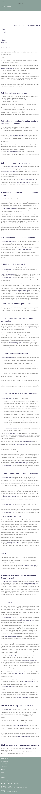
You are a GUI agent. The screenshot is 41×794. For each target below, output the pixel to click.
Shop (2, 775)
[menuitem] (3, 1)
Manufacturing (4, 780)
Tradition (3, 777)
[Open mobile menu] (3, 32)
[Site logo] (10, 13)
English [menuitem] (3, 1)
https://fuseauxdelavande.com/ (20, 55)
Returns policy (4, 766)
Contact (20, 3)
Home (2, 772)
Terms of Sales (4, 761)
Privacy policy (4, 763)
